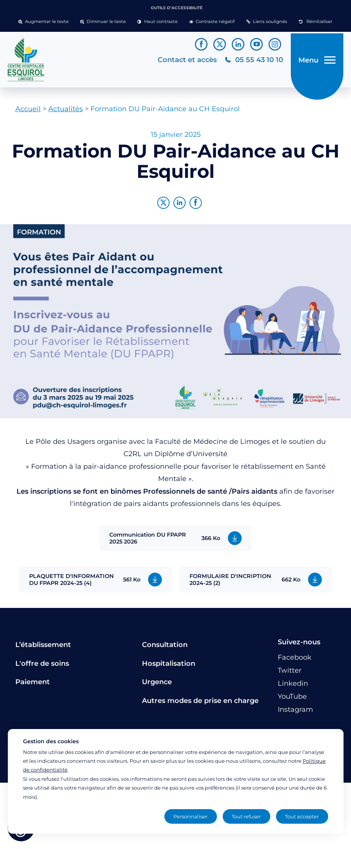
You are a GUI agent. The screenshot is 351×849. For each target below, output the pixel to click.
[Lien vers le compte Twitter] (219, 44)
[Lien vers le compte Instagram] (275, 44)
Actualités (65, 112)
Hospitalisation (168, 666)
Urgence (157, 685)
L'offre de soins (42, 666)
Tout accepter (302, 816)
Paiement (32, 685)
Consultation (165, 648)
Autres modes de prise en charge (200, 703)
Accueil (28, 112)
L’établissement (43, 648)
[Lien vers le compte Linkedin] (238, 44)
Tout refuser (246, 816)
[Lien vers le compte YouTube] (256, 44)
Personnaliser (190, 816)
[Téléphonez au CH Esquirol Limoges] (251, 61)
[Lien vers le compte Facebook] (201, 44)
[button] (43, 22)
